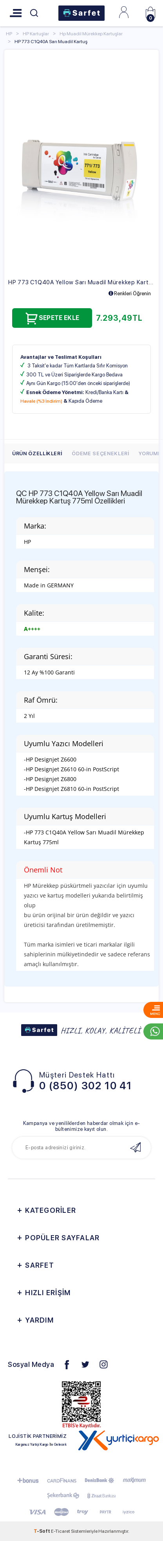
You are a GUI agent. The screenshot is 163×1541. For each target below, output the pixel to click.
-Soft (42, 1531)
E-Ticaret (60, 1531)
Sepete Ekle (52, 318)
